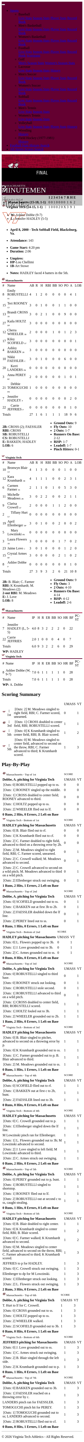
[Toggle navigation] (3, 4)
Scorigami (33, 55)
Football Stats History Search (29, 145)
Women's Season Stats (60, 63)
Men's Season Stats (31, 63)
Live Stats (25, 18)
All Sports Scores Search (27, 149)
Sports (14, 10)
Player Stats (58, 18)
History (55, 70)
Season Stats (41, 18)
